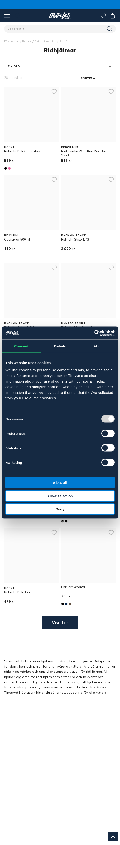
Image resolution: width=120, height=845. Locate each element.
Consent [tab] (21, 346)
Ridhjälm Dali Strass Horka (23, 151)
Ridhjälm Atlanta (73, 587)
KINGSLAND (69, 147)
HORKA (9, 147)
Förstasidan (11, 41)
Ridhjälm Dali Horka (18, 592)
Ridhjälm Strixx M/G (75, 239)
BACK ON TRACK (73, 235)
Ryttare (26, 41)
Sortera (88, 78)
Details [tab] (60, 346)
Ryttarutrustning (45, 41)
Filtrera (14, 65)
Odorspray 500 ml (17, 239)
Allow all (60, 483)
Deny (60, 509)
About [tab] (99, 346)
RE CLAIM (11, 235)
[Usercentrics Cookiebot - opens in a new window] (94, 333)
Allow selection (60, 496)
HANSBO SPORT (73, 323)
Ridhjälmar (66, 41)
